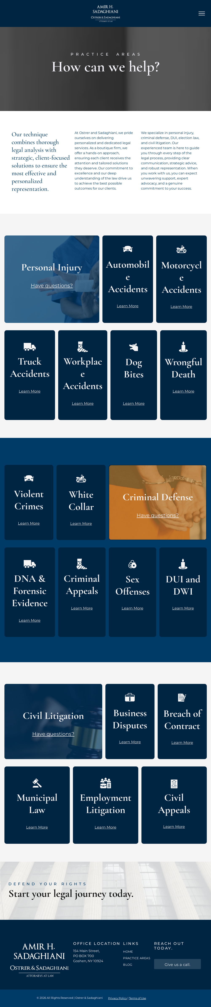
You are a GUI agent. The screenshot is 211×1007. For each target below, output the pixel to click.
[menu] (201, 13)
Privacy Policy (117, 998)
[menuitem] (138, 951)
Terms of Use (137, 998)
